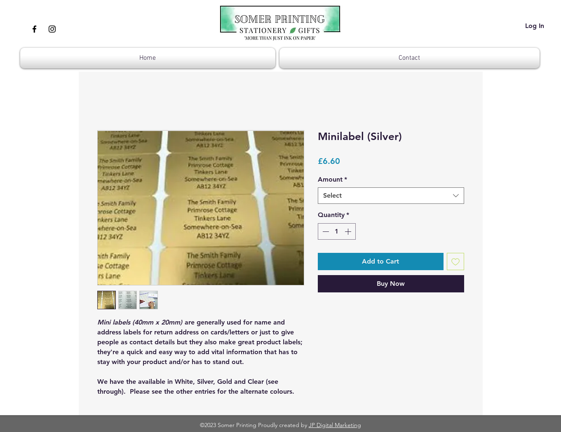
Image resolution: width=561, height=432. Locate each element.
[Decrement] (325, 231)
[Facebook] (34, 29)
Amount (332, 179)
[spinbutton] (337, 231)
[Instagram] (52, 29)
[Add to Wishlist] (455, 261)
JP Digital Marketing (335, 425)
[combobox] (391, 195)
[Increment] (348, 231)
